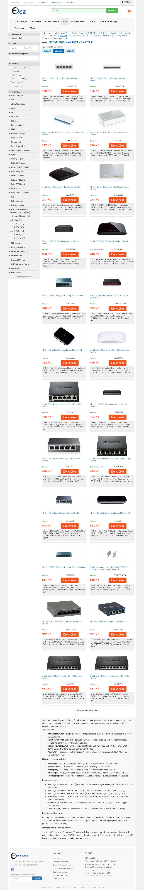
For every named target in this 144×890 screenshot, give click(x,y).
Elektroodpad (58, 879)
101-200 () (17, 223)
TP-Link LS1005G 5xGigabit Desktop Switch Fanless (60, 242)
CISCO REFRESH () (20, 79)
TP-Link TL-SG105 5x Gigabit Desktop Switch (61, 513)
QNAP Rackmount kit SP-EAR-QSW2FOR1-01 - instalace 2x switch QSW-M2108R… (109, 568)
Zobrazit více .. (17, 86)
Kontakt (102, 887)
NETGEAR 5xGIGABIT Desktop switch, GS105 (109, 621)
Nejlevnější (58, 51)
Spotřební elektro (78, 21)
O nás (15, 2)
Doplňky (114, 33)
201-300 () (17, 227)
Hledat (112, 10)
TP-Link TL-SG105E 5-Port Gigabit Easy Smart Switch (61, 459)
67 (22, 82)
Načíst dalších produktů (87, 710)
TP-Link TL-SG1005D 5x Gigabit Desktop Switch (62, 350)
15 (22, 234)
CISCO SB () (17, 82)
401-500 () (16, 234)
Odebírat (37, 878)
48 (22, 227)
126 (28, 79)
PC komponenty (52, 21)
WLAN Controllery (78, 36)
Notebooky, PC (21, 21)
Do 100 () (16, 220)
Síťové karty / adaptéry (52, 38)
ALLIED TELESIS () (20, 68)
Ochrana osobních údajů (63, 868)
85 (20, 220)
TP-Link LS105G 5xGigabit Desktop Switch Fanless (63, 295)
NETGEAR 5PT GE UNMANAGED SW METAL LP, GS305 (61, 622)
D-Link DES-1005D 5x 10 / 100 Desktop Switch (61, 187)
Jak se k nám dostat (61, 875)
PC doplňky (36, 21)
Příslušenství (20, 28)
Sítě (65, 21)
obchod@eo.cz (92, 867)
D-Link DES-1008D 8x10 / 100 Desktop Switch (109, 241)
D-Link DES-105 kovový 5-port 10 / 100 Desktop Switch (110, 459)
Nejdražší (70, 51)
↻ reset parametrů (24, 277)
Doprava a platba (60, 872)
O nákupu (28, 2)
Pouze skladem (18, 38)
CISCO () (15, 75)
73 (23, 238)
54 (19, 75)
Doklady (42, 2)
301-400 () (17, 231)
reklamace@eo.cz (106, 867)
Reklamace (56, 2)
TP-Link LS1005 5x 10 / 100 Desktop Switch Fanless (60, 79)
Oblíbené (47, 51)
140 (21, 223)
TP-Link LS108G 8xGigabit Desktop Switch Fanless (63, 567)
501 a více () (17, 238)
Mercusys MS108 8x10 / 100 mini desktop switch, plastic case (63, 133)
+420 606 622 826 (94, 865)
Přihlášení (126, 2)
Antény (104, 33)
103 (27, 68)
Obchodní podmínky (61, 862)
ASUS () (14, 71)
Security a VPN (120, 36)
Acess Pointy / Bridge (75, 33)
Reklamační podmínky (62, 865)
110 (22, 231)
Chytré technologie (108, 21)
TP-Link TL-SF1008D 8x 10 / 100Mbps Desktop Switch (110, 188)
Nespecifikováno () (20, 216)
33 (29, 216)
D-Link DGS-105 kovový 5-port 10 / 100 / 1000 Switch (61, 405)
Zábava (93, 21)
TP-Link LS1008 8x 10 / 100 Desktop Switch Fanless (108, 79)
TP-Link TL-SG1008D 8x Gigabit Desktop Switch (110, 513)
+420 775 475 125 (108, 865)
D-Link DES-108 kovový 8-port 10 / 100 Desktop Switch (62, 677)
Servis (70, 2)
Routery (53, 36)
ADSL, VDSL (92, 33)
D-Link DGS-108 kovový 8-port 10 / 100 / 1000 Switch (109, 677)
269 (27, 212)
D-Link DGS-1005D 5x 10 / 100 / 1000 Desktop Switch (109, 351)
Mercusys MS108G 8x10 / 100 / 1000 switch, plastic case (109, 296)
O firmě (56, 858)
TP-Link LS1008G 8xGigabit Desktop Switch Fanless (108, 405)
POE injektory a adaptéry (100, 36)
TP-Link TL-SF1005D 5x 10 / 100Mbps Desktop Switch (110, 133)
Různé (32, 28)
